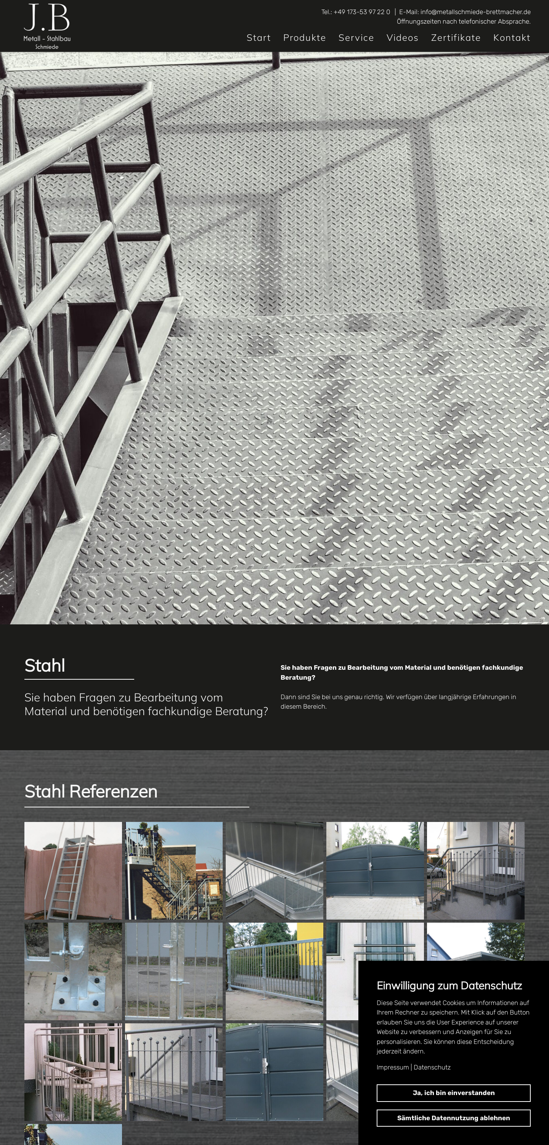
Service (356, 37)
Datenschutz (432, 1067)
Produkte (304, 37)
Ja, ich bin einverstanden (454, 1093)
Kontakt (512, 37)
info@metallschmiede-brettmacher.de (476, 12)
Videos (403, 37)
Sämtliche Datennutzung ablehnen (453, 1118)
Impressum (393, 1067)
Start (259, 37)
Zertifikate (456, 37)
